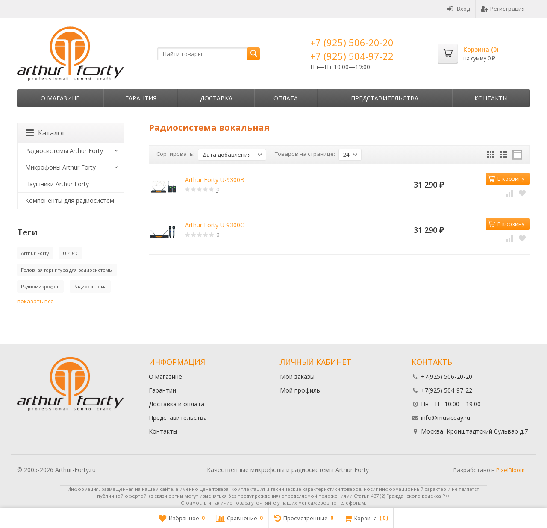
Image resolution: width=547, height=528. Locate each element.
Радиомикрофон (40, 286)
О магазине (60, 98)
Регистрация (503, 8)
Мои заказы (297, 377)
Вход (458, 8)
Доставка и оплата (176, 404)
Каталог (45, 133)
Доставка (216, 98)
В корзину (506, 178)
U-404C (71, 253)
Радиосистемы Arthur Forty (64, 151)
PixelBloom (510, 470)
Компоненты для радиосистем (69, 201)
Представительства (384, 98)
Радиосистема (90, 286)
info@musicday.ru (445, 418)
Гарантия (140, 98)
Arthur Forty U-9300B (214, 180)
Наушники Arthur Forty (57, 184)
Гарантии (162, 390)
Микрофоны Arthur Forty (60, 167)
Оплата (286, 98)
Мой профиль (300, 390)
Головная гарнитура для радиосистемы (67, 270)
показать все (35, 301)
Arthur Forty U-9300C (214, 225)
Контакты (491, 98)
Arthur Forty (35, 253)
